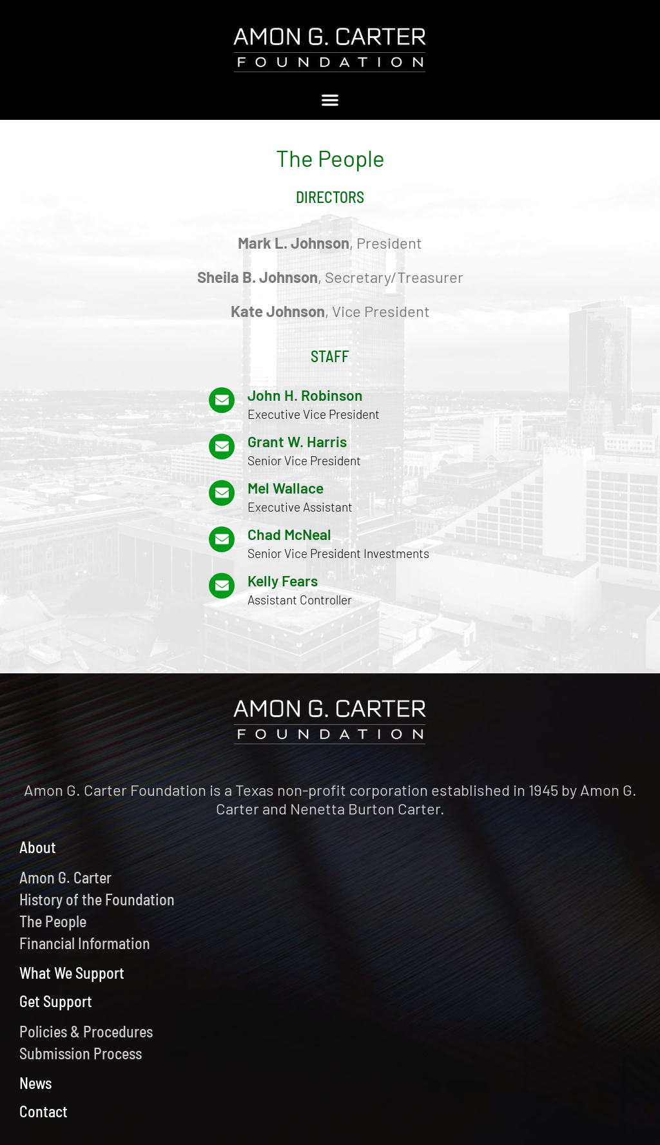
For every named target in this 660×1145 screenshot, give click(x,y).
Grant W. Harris (297, 441)
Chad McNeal (289, 534)
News (35, 1082)
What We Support (71, 972)
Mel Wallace (286, 488)
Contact (43, 1111)
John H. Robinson (305, 395)
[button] (330, 99)
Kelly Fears (283, 581)
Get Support (55, 1001)
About (37, 847)
